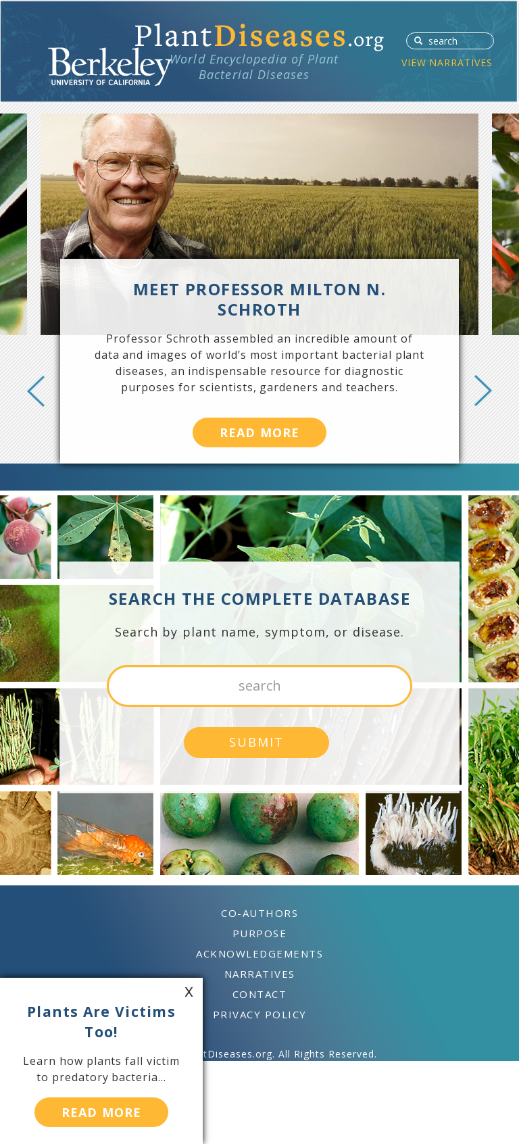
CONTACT (259, 994)
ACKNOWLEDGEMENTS (259, 953)
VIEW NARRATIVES (447, 62)
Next (483, 391)
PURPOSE (259, 933)
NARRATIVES (259, 973)
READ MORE (259, 432)
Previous (35, 391)
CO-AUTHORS (259, 913)
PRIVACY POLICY (260, 1014)
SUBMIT (414, 39)
